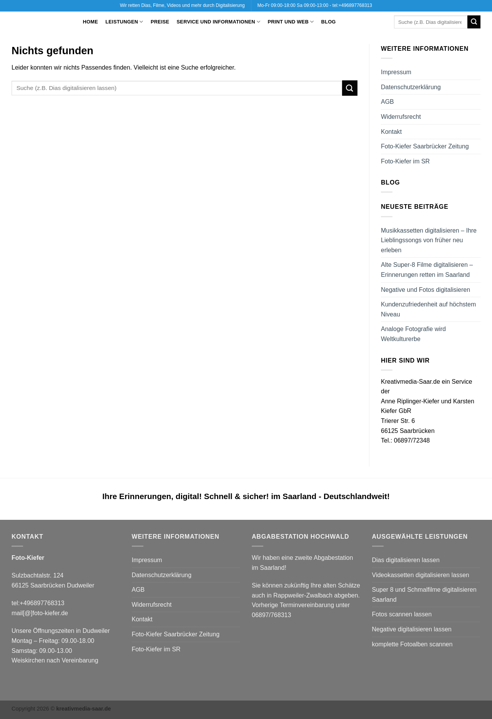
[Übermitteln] (473, 21)
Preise (160, 22)
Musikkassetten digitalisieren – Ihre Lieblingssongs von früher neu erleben (429, 240)
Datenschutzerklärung (411, 87)
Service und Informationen (219, 21)
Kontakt (391, 131)
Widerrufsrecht (401, 116)
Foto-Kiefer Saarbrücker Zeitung (425, 146)
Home (90, 22)
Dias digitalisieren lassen (406, 560)
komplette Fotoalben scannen (412, 644)
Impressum (396, 72)
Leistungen (124, 21)
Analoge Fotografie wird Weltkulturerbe (413, 334)
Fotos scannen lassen (402, 614)
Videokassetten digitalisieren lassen (420, 575)
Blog (328, 22)
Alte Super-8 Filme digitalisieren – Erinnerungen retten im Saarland (427, 269)
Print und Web (291, 21)
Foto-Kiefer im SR (405, 161)
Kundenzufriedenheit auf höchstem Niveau (428, 309)
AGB (387, 101)
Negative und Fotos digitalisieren (425, 289)
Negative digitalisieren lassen (412, 629)
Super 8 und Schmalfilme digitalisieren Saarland (424, 594)
